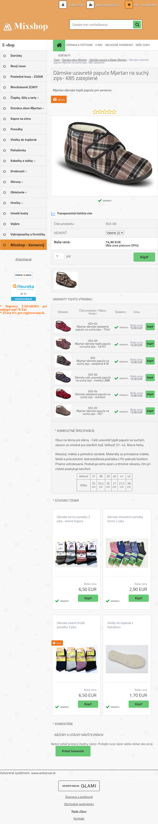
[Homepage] (60, 45)
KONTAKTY (64, 55)
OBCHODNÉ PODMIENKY (119, 45)
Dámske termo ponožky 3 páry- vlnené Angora (73, 519)
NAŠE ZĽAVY (143, 45)
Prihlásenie (76, 4)
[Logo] (28, 24)
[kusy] (59, 256)
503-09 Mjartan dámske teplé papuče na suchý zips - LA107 (93, 344)
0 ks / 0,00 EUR (145, 4)
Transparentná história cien (71, 213)
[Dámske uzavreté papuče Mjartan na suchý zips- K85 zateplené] (104, 117)
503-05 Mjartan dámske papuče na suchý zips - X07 (93, 411)
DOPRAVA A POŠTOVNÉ (79, 45)
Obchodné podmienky (79, 804)
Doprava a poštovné (79, 796)
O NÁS (98, 45)
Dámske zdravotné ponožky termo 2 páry (125, 519)
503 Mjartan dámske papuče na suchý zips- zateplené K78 (93, 361)
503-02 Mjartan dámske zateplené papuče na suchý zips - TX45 (93, 326)
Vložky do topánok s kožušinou (120, 625)
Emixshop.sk (23, 259)
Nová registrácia (107, 4)
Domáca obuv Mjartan (74, 60)
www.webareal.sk (43, 772)
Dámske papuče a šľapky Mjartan (108, 60)
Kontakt (79, 818)
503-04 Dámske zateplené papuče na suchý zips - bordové (92, 394)
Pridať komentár (73, 751)
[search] (137, 25)
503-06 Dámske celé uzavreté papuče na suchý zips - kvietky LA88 (93, 377)
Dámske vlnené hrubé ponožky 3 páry (71, 625)
